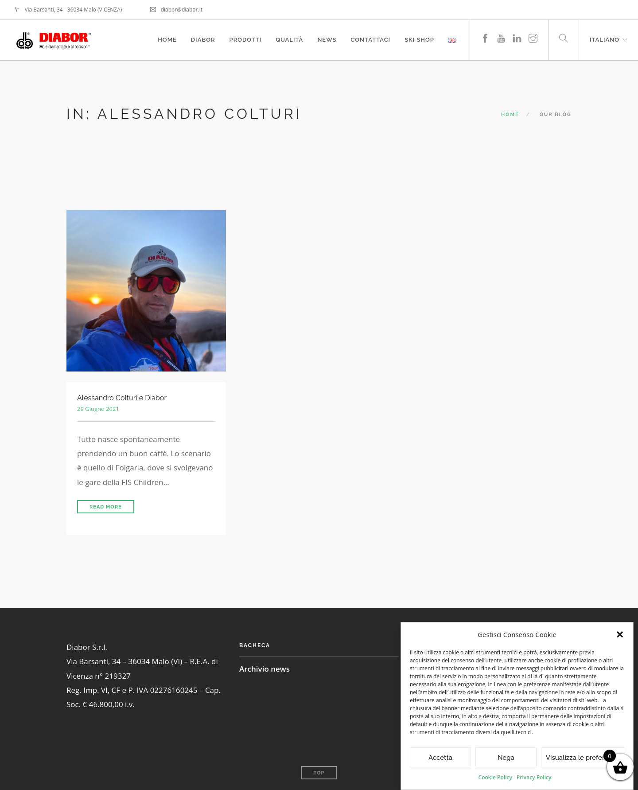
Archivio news (264, 669)
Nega (506, 758)
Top (319, 773)
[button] (619, 634)
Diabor (203, 39)
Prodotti (246, 39)
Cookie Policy (495, 777)
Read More (105, 507)
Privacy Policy (534, 777)
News (326, 39)
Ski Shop (419, 39)
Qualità (289, 39)
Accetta (440, 758)
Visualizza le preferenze (582, 758)
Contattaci (371, 39)
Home (167, 39)
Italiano (604, 39)
